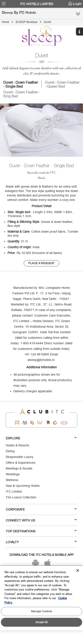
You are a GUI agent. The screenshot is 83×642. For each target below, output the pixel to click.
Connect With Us (41, 520)
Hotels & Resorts (17, 445)
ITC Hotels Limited (36, 4)
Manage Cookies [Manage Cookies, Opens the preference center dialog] (41, 611)
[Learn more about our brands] (41, 263)
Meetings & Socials (19, 468)
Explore (41, 438)
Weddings (13, 474)
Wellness (12, 480)
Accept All (41, 622)
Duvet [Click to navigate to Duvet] (47, 22)
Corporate (41, 509)
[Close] (78, 570)
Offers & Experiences (20, 462)
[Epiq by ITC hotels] (32, 423)
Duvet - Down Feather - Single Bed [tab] (20, 84)
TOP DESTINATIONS (41, 531)
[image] (41, 130)
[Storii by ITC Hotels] (48, 423)
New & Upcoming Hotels (23, 485)
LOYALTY (41, 542)
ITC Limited (14, 491)
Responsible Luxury (19, 457)
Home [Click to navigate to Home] (5, 22)
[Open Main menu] (4, 4)
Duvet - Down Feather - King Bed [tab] (21, 94)
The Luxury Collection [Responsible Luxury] (21, 497)
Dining (10, 451)
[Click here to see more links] (78, 14)
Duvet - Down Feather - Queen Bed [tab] (62, 84)
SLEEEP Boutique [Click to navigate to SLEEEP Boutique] (26, 22)
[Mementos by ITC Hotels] (24, 423)
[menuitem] (4, 4)
